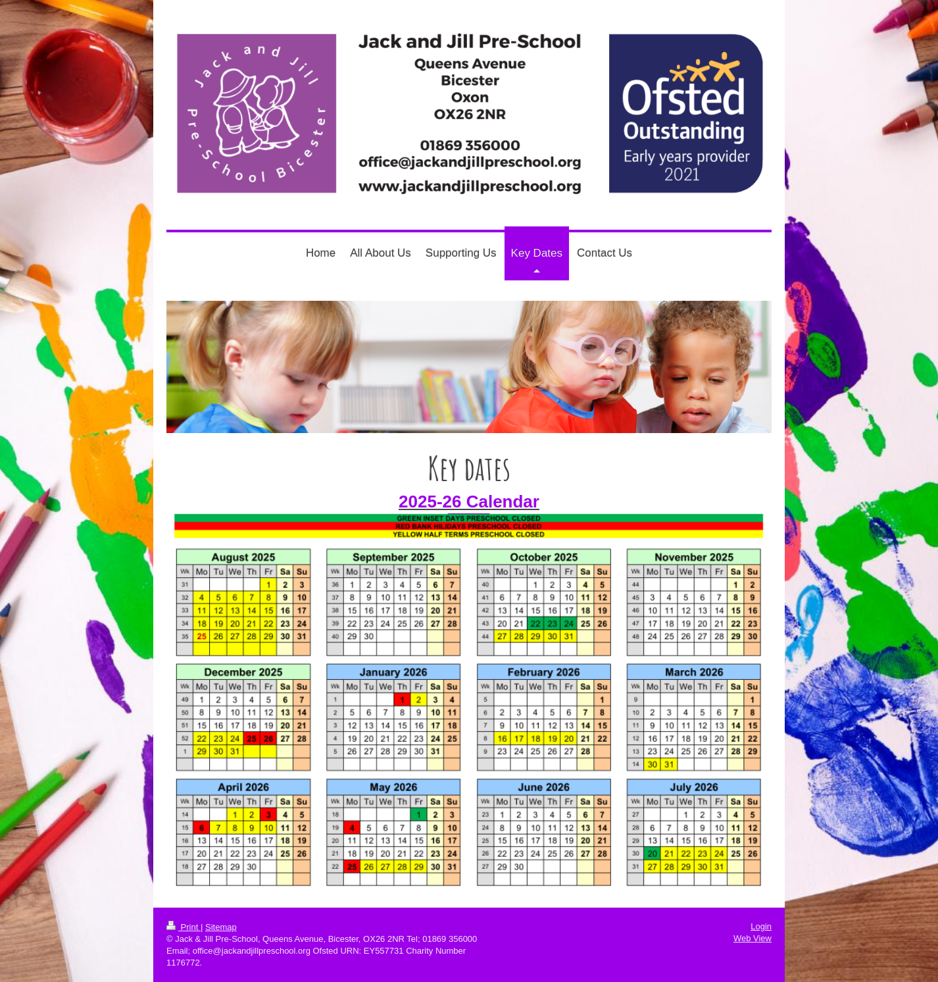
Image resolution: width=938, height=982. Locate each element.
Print (183, 927)
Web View (752, 938)
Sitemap (221, 927)
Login (761, 926)
